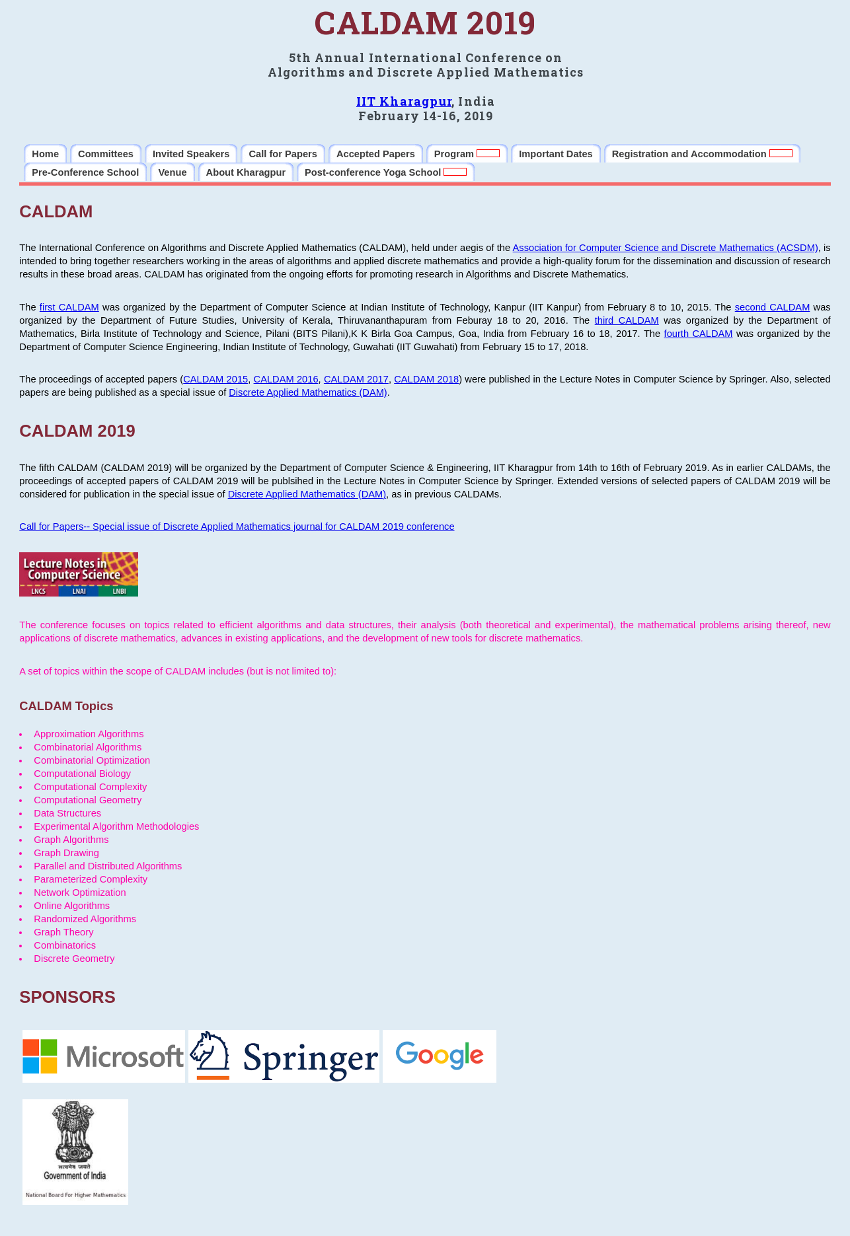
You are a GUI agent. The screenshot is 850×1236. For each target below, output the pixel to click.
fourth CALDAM (698, 333)
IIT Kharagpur (403, 101)
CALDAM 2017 (356, 379)
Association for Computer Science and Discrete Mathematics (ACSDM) (665, 247)
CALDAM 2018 (426, 379)
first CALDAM (69, 307)
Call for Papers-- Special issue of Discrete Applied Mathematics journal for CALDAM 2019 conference (236, 526)
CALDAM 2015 (215, 379)
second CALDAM (772, 307)
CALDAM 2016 (286, 379)
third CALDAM (627, 320)
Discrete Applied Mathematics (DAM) (308, 392)
